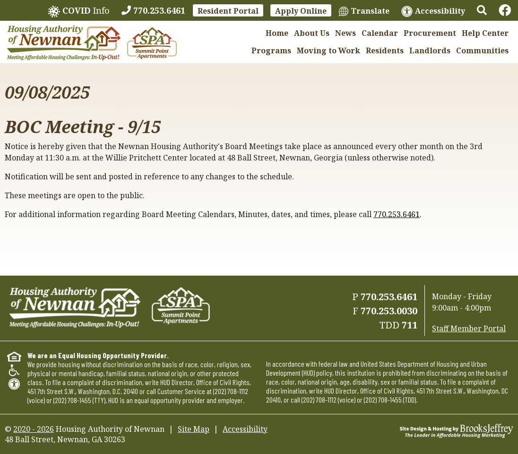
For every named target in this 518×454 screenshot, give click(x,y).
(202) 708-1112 (230, 391)
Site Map (193, 429)
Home (277, 33)
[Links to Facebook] (505, 10)
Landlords (429, 50)
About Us (311, 33)
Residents (385, 50)
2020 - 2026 (33, 429)
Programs (271, 50)
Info (79, 11)
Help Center (485, 33)
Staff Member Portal (469, 328)
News (345, 33)
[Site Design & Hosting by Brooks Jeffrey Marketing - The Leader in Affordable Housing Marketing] (456, 430)
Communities (482, 50)
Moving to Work (328, 50)
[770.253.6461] (153, 10)
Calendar (380, 33)
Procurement (430, 33)
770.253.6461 (396, 214)
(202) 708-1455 (72, 399)
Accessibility (245, 429)
